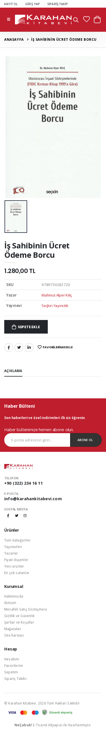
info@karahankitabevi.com (33, 498)
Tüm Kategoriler (17, 540)
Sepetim (11, 672)
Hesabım (11, 659)
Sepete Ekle (29, 327)
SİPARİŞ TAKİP (57, 4)
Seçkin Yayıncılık (55, 305)
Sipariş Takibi (15, 678)
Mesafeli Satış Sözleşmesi (25, 609)
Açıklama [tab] (13, 370)
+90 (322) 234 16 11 (23, 483)
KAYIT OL (11, 4)
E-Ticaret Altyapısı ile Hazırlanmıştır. (53, 725)
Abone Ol (85, 440)
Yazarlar (11, 553)
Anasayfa (14, 39)
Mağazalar (12, 628)
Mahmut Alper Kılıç (57, 295)
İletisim (10, 602)
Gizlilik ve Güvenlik (19, 615)
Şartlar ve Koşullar (19, 622)
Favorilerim (13, 665)
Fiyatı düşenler (16, 559)
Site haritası (14, 635)
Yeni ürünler (14, 566)
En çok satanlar (16, 572)
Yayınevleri (13, 546)
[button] (76, 20)
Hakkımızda (13, 596)
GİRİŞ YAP (32, 4)
